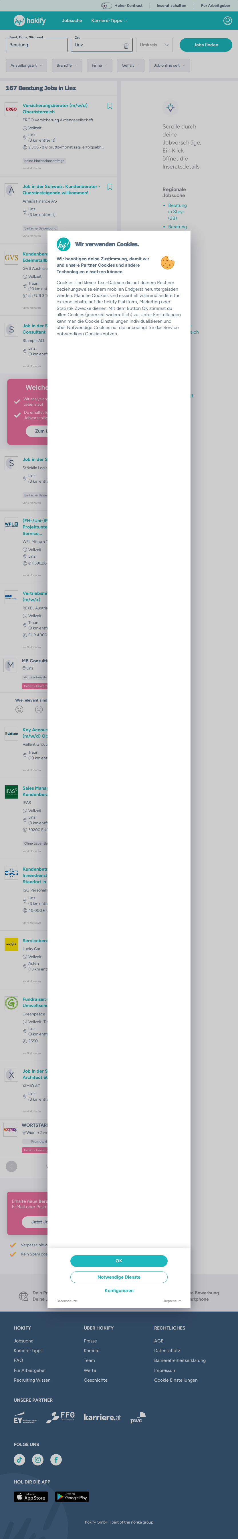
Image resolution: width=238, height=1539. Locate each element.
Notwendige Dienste (119, 1277)
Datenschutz (67, 1301)
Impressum (172, 1301)
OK (119, 1260)
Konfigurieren (119, 1290)
